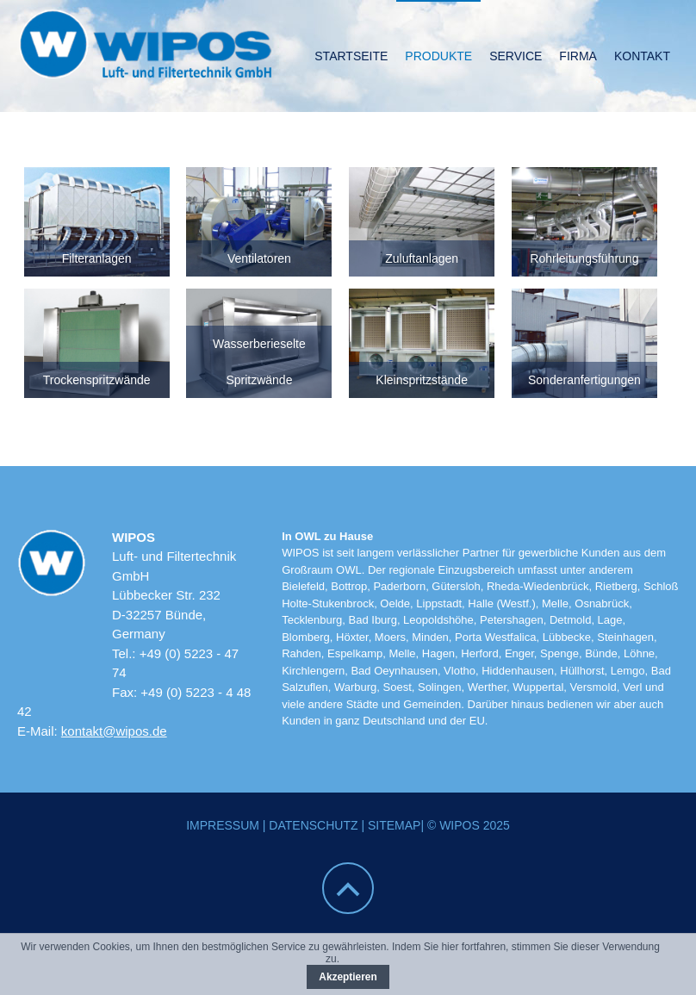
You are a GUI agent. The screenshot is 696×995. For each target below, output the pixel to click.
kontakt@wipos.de (114, 731)
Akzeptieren (347, 977)
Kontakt (642, 56)
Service (515, 56)
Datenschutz (313, 825)
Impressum (222, 825)
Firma (578, 56)
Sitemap (394, 825)
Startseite (351, 56)
